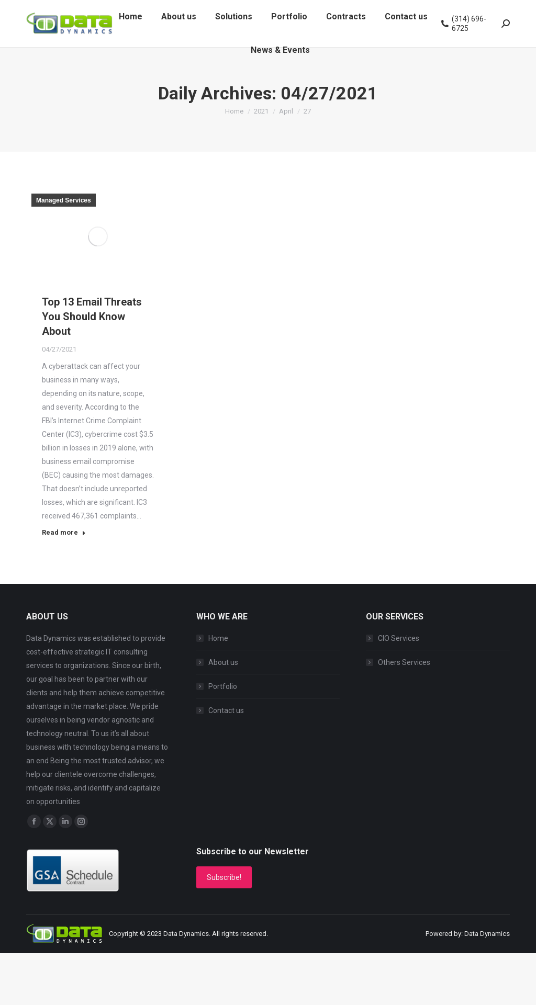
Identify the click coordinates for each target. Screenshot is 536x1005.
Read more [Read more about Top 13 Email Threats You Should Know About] (64, 532)
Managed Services (63, 200)
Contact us (226, 710)
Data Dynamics (186, 934)
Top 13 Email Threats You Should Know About (92, 316)
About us (223, 662)
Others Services (404, 662)
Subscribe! (224, 877)
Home (218, 638)
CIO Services (398, 638)
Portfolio (222, 686)
